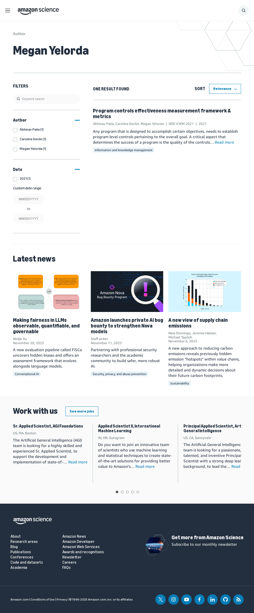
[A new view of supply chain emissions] (204, 291)
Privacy (62, 599)
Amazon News (74, 536)
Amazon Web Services (81, 547)
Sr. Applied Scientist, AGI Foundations (48, 426)
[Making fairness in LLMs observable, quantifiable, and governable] (49, 291)
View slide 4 (132, 492)
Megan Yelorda (152, 124)
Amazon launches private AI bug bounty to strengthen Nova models (127, 326)
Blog (14, 547)
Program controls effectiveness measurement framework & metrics (162, 113)
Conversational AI (27, 374)
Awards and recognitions (83, 552)
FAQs (66, 568)
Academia (18, 568)
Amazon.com (19, 599)
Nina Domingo (179, 333)
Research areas (24, 542)
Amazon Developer (78, 542)
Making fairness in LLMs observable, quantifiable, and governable (46, 326)
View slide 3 (127, 492)
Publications (20, 552)
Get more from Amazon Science (207, 537)
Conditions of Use (43, 599)
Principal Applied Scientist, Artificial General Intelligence (217, 428)
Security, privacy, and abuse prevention (119, 374)
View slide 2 (122, 492)
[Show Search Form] (243, 10)
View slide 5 (137, 492)
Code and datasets (26, 562)
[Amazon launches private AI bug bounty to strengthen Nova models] (127, 291)
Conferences (21, 557)
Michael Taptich (180, 337)
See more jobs (82, 411)
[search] (46, 99)
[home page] (38, 9)
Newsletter (71, 557)
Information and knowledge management (124, 150)
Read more (224, 142)
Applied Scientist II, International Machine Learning (129, 428)
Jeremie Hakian (204, 333)
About (15, 536)
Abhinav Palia (103, 124)
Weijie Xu (20, 339)
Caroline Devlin (127, 124)
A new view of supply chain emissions (198, 323)
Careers (69, 562)
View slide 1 (117, 492)
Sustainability (179, 383)
